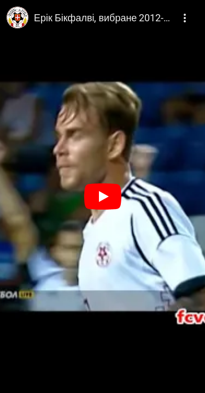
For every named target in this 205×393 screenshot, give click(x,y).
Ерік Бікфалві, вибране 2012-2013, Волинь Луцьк (103, 17)
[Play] (102, 196)
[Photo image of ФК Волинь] (17, 17)
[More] (185, 14)
